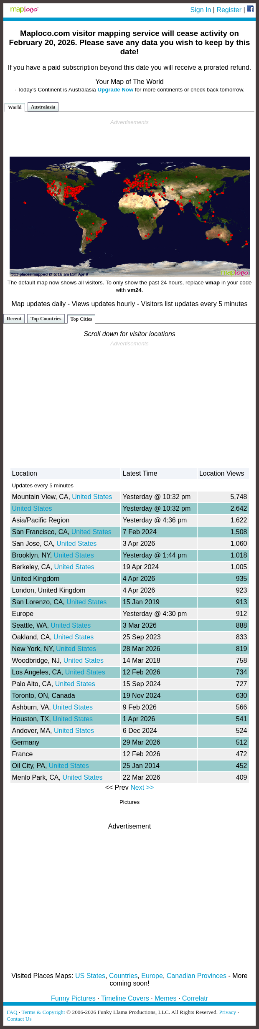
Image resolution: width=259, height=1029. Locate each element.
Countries (123, 975)
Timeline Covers (125, 998)
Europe (152, 975)
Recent (14, 319)
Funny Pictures (73, 998)
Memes (165, 998)
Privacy (227, 1012)
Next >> (142, 787)
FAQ (12, 1012)
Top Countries (45, 319)
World (15, 107)
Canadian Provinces (196, 975)
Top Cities (81, 319)
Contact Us (19, 1019)
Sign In (200, 9)
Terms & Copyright (43, 1012)
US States (90, 975)
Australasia (43, 107)
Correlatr (195, 998)
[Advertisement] (129, 138)
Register (228, 9)
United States (92, 496)
